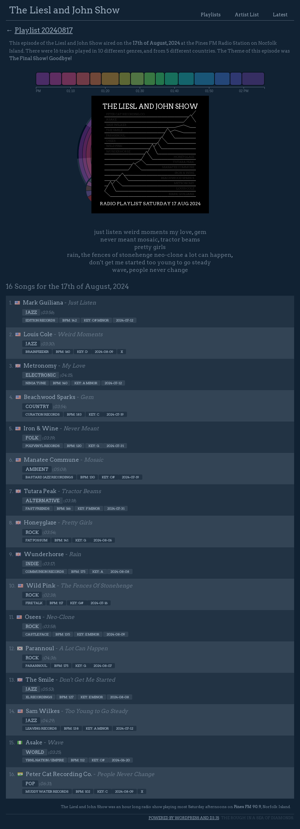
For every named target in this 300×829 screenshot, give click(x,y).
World (34, 752)
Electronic (40, 375)
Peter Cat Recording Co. (59, 774)
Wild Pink (40, 585)
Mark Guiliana (43, 302)
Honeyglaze (40, 522)
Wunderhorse (44, 554)
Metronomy (40, 365)
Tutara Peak (40, 491)
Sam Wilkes (43, 711)
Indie (32, 563)
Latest (280, 15)
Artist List (247, 15)
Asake (33, 742)
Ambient (36, 469)
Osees (33, 617)
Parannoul (39, 648)
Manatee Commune (51, 459)
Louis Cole (38, 334)
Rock (32, 532)
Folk (31, 437)
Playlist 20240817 (44, 30)
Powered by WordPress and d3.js (184, 818)
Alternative (42, 500)
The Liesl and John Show (64, 10)
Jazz (31, 312)
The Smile (39, 679)
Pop (30, 783)
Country (37, 406)
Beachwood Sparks (49, 397)
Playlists (211, 15)
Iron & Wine (41, 428)
